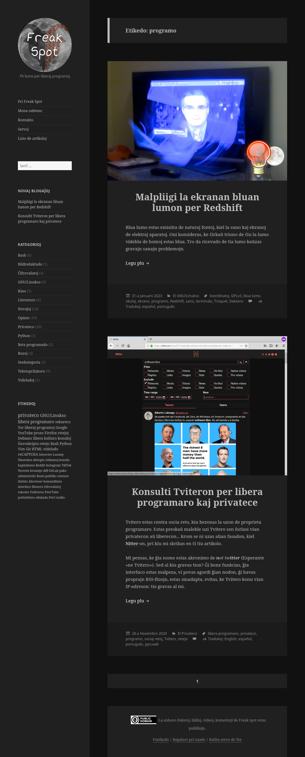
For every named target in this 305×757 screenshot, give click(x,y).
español (148, 306)
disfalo (23, 481)
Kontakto (25, 119)
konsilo (64, 460)
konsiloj (64, 438)
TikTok (66, 465)
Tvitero (170, 638)
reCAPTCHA (28, 454)
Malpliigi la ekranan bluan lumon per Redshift (40, 204)
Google (61, 427)
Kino (22, 291)
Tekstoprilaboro (31, 371)
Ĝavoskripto (29, 443)
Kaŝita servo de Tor (225, 739)
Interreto (46, 454)
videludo (50, 449)
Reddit (41, 465)
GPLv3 (236, 295)
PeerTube (52, 492)
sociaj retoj (153, 638)
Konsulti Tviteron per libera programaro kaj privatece (41, 218)
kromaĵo (36, 471)
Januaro (146, 295)
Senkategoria (29, 362)
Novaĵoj (24, 308)
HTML (37, 449)
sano (190, 301)
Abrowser (36, 481)
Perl (52, 497)
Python (24, 335)
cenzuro (63, 476)
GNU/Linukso (29, 282)
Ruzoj (22, 353)
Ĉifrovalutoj (28, 273)
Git (29, 449)
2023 (158, 295)
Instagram (53, 465)
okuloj (131, 301)
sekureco (63, 421)
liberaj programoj (40, 427)
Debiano (25, 438)
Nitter (132, 543)
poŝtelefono (26, 497)
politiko (51, 476)
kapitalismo (27, 465)
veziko (60, 497)
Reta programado (32, 344)
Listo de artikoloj (32, 138)
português (166, 306)
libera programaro (36, 421)
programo (159, 301)
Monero (38, 487)
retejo (45, 443)
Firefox (50, 432)
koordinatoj (219, 295)
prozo (39, 432)
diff (46, 471)
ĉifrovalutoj (52, 487)
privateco (29, 415)
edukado (42, 497)
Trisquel (221, 301)
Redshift (177, 301)
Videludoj (26, 380)
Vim (22, 449)
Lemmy (58, 454)
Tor (21, 427)
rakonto (24, 492)
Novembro (149, 633)
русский (152, 644)
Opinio (23, 317)
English (231, 638)
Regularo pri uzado (189, 739)
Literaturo (26, 300)
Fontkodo (161, 739)
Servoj (23, 129)
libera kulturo (45, 438)
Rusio (41, 476)
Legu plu (138, 263)
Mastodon (25, 460)
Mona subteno (30, 110)
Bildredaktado (30, 264)
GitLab (54, 471)
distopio (39, 460)
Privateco (26, 326)
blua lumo (251, 295)
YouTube (26, 432)
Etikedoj (26, 403)
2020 (163, 633)
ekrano (144, 301)
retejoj (63, 432)
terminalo (204, 301)
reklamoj (52, 460)
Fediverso (37, 492)
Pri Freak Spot (30, 101)
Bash (22, 255)
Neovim (24, 471)
